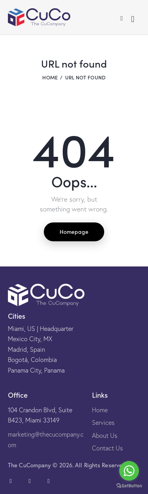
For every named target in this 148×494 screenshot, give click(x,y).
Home (50, 77)
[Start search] (132, 19)
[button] (121, 17)
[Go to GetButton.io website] (129, 485)
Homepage (74, 231)
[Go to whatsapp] (129, 471)
